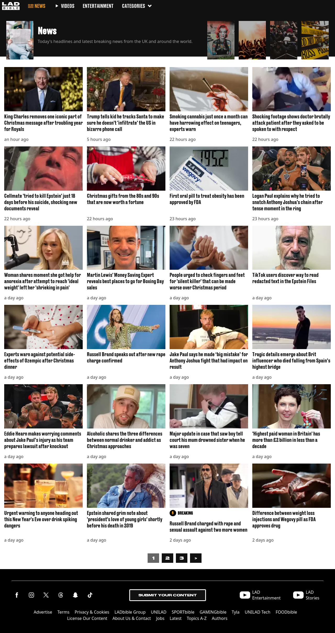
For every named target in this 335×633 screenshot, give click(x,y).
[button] (104, 39)
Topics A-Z (196, 618)
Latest (176, 618)
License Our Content (87, 618)
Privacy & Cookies (92, 612)
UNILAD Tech (257, 612)
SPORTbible (183, 612)
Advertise (43, 612)
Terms (63, 612)
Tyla (235, 612)
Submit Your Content (167, 595)
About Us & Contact (132, 618)
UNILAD (158, 612)
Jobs (160, 618)
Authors (219, 618)
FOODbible (286, 612)
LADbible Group (130, 612)
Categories (137, 6)
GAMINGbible (213, 612)
